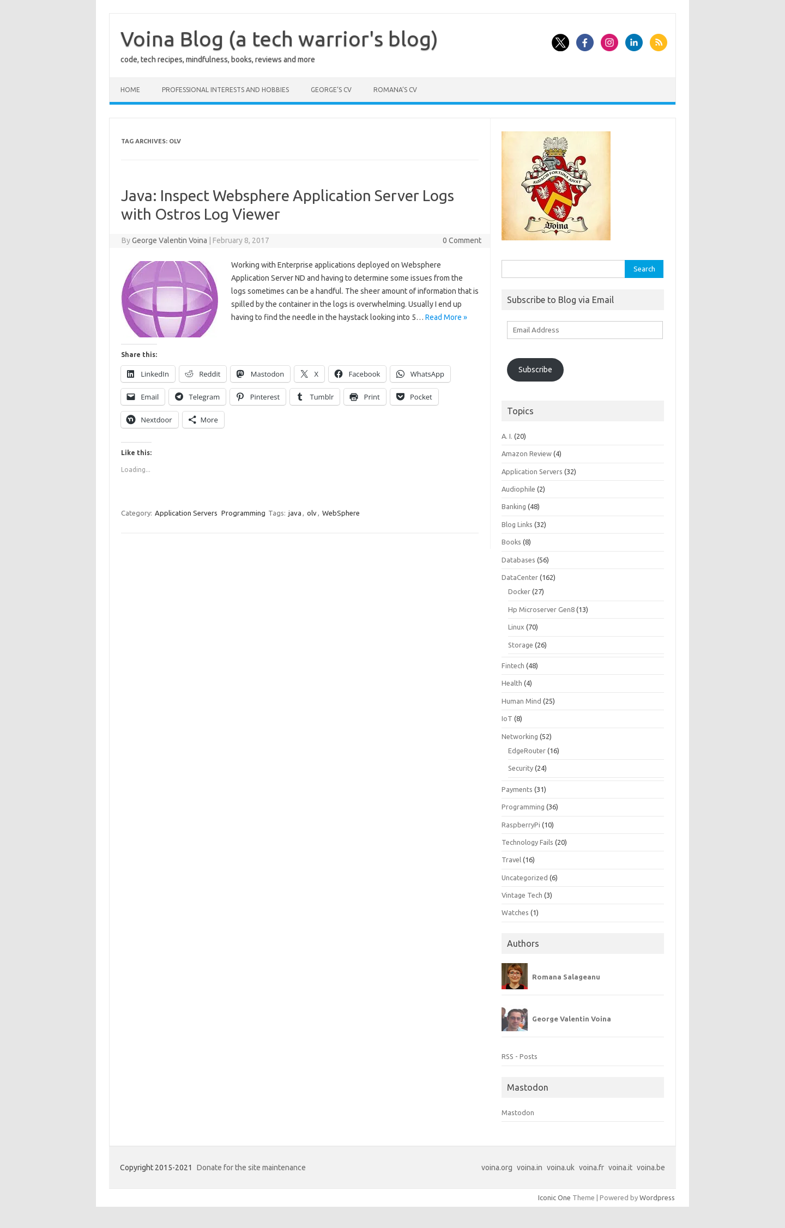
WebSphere (341, 513)
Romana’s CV (395, 89)
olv (312, 513)
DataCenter (520, 577)
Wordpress (657, 1197)
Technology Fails (527, 842)
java (294, 513)
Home (130, 89)
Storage (520, 645)
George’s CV (331, 89)
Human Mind (521, 701)
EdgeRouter (527, 750)
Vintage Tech (522, 895)
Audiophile (518, 489)
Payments (517, 789)
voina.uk (561, 1167)
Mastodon (518, 1112)
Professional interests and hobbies (225, 89)
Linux (516, 627)
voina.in (529, 1167)
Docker (519, 591)
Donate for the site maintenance (251, 1167)
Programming (243, 513)
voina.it (620, 1167)
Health (512, 683)
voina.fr (591, 1167)
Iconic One (554, 1197)
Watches (515, 912)
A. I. (507, 436)
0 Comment (462, 240)
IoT (507, 718)
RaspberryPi (521, 824)
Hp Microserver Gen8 (541, 609)
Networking (520, 736)
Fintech (513, 665)
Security (520, 768)
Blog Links (517, 524)
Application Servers (186, 513)
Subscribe (535, 369)
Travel (511, 859)
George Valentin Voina (169, 240)
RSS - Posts (520, 1056)
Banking (514, 506)
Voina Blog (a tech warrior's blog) (279, 38)
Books (511, 542)
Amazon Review (527, 453)
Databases (518, 560)
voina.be (651, 1167)
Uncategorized (525, 877)
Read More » (446, 317)
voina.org (496, 1167)
